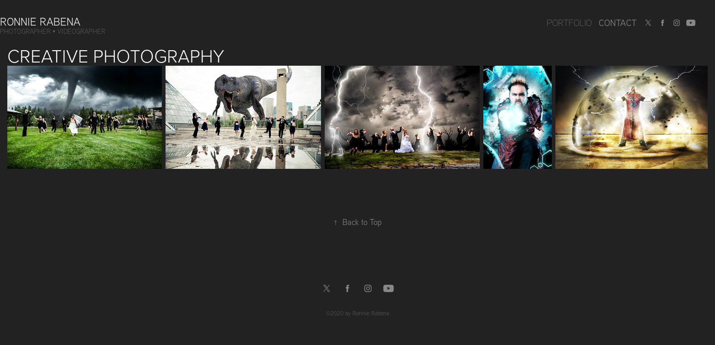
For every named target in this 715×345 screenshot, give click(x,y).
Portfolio (569, 22)
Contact (618, 22)
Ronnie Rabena (40, 21)
